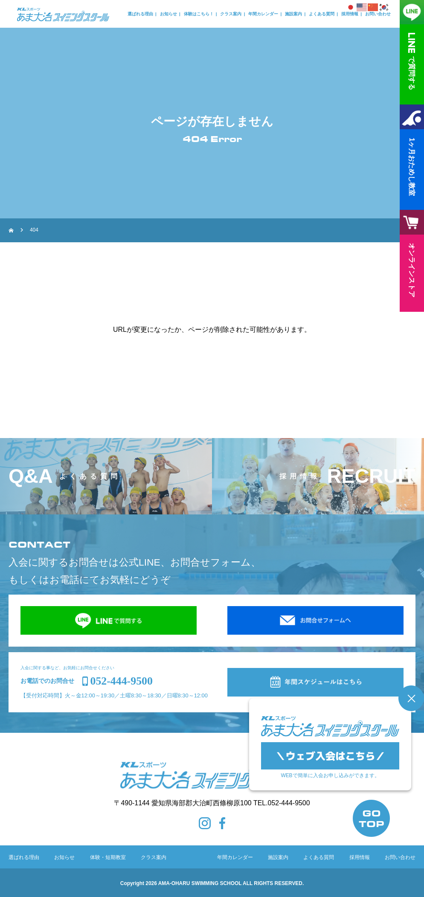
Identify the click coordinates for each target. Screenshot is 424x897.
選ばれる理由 (140, 14)
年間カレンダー (263, 14)
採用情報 (349, 14)
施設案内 (293, 14)
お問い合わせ (378, 14)
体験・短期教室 (108, 857)
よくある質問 (321, 14)
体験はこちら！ (199, 14)
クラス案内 (230, 14)
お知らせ (168, 14)
